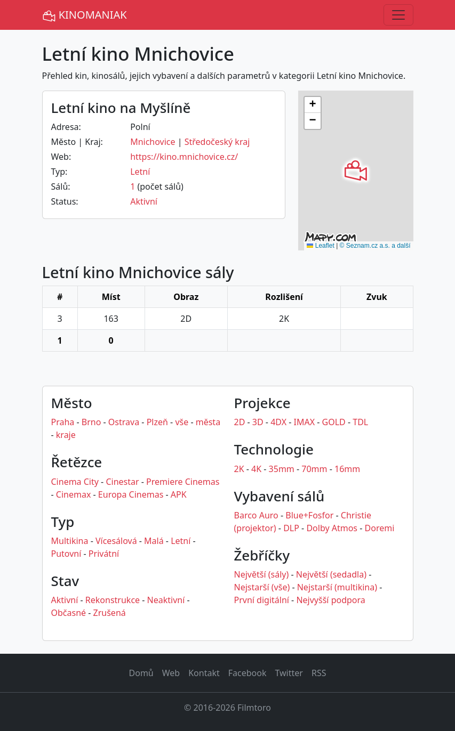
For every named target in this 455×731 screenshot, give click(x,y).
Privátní (104, 553)
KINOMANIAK (84, 15)
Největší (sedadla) (331, 574)
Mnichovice (152, 142)
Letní (140, 171)
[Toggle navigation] (398, 15)
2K (239, 469)
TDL (360, 422)
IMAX (304, 422)
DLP (291, 528)
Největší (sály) (261, 574)
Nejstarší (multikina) (337, 587)
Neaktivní (166, 600)
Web (171, 673)
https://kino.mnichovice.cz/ (184, 157)
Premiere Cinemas (182, 482)
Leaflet (320, 245)
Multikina (70, 541)
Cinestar (122, 482)
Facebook (247, 673)
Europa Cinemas (130, 494)
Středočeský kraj (217, 142)
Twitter (288, 673)
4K (256, 469)
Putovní (66, 553)
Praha (63, 422)
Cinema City (75, 482)
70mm (314, 469)
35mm (281, 469)
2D (239, 422)
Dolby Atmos (331, 528)
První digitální (261, 600)
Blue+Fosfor (309, 515)
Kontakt (204, 673)
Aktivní (143, 201)
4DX (278, 422)
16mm (347, 469)
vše (181, 422)
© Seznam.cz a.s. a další (375, 245)
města (208, 422)
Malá (154, 541)
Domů (141, 673)
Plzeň (157, 422)
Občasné (68, 613)
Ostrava (123, 422)
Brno (91, 422)
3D (258, 422)
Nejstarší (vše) (262, 587)
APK (179, 494)
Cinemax (73, 494)
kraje (66, 435)
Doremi (380, 528)
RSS (319, 673)
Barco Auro (256, 515)
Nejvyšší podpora (330, 600)
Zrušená (109, 613)
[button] (356, 170)
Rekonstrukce (112, 600)
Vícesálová (116, 541)
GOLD (334, 422)
